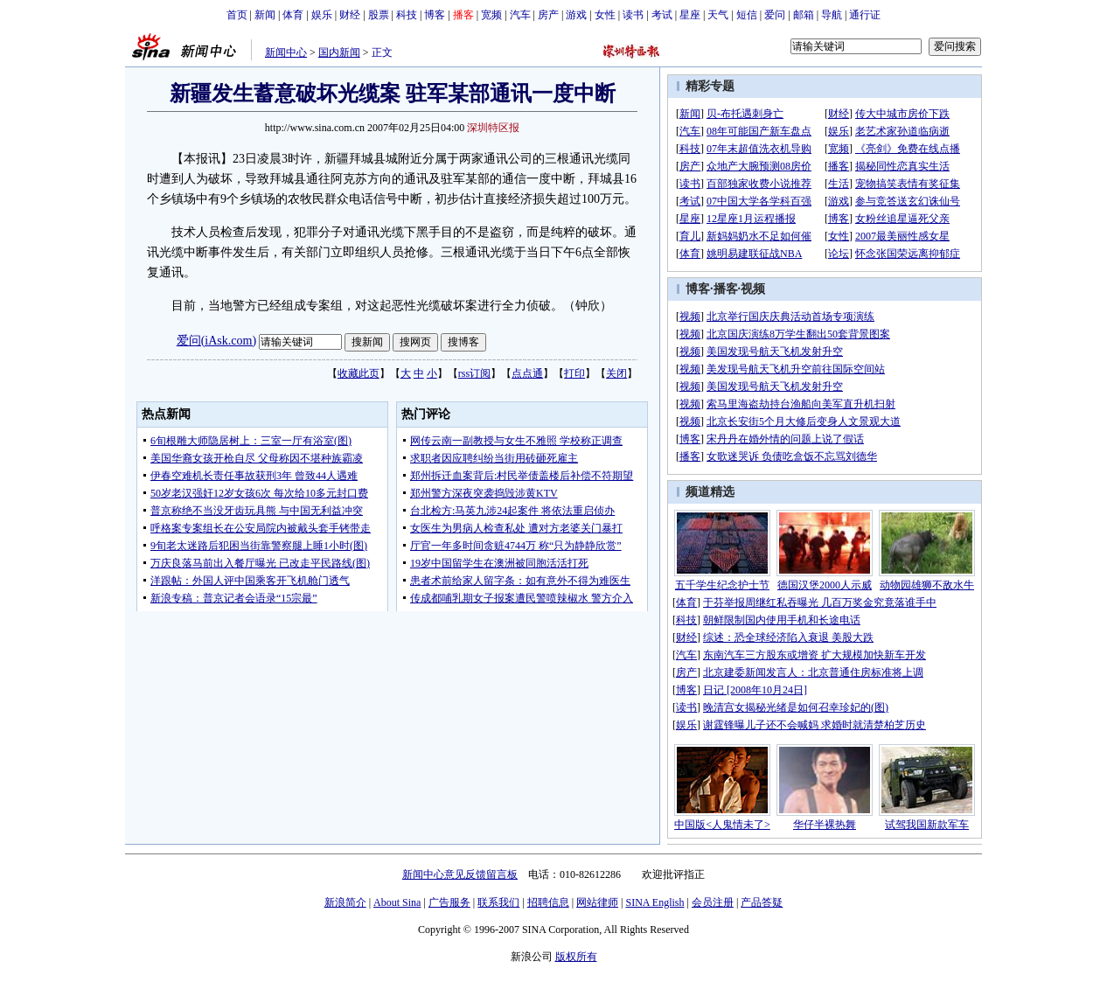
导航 (831, 15)
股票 (378, 15)
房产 (548, 15)
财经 (349, 15)
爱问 (774, 15)
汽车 (520, 15)
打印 (574, 373)
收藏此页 (358, 373)
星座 (689, 15)
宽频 (491, 15)
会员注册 (713, 902)
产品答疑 (762, 902)
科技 (406, 15)
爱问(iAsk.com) (216, 340)
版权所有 (576, 957)
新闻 (264, 15)
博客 (434, 15)
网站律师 (597, 902)
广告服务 (449, 902)
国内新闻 (339, 52)
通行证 (865, 15)
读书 (633, 15)
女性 (605, 15)
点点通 (527, 373)
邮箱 (803, 15)
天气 (717, 15)
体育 (292, 15)
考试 (661, 15)
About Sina (397, 902)
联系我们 (498, 902)
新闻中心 (286, 52)
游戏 (576, 15)
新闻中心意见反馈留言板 (460, 874)
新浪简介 (345, 902)
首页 (236, 15)
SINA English (654, 902)
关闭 (616, 373)
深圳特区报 (493, 128)
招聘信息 (548, 902)
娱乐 (321, 15)
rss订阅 (474, 373)
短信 (746, 15)
